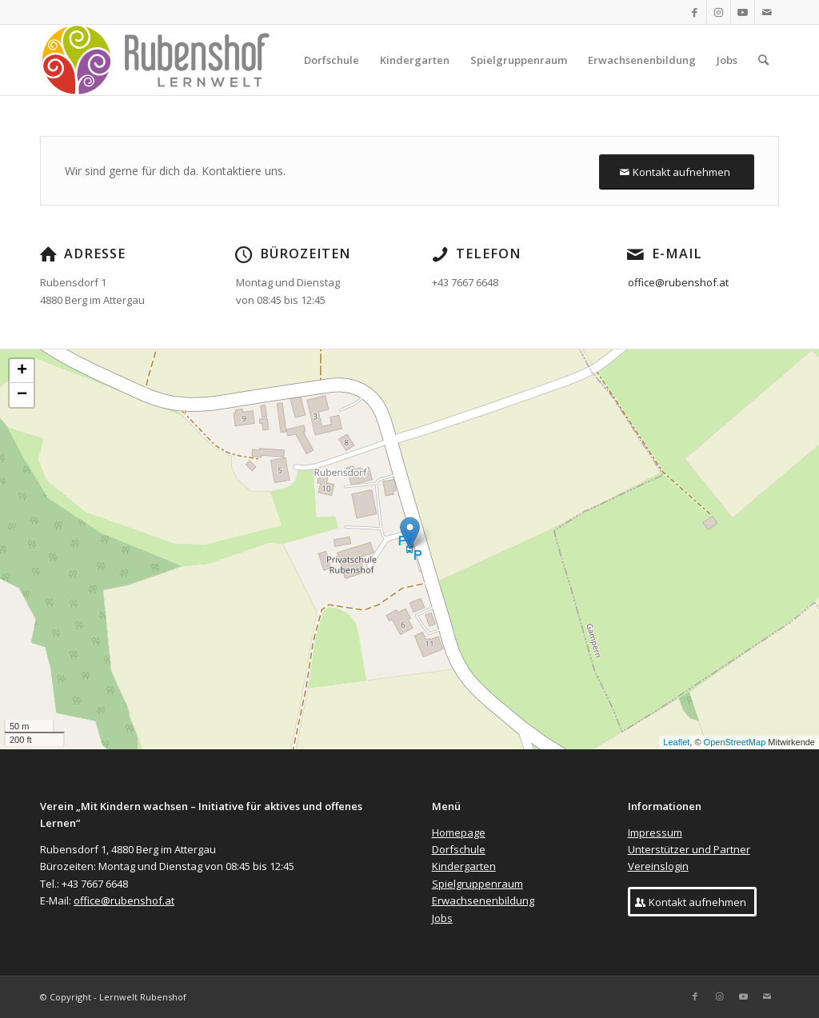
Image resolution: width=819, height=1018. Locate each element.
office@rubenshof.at (679, 282)
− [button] (22, 395)
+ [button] (22, 371)
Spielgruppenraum (477, 883)
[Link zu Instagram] (718, 12)
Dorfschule (458, 849)
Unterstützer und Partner (689, 849)
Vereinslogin (658, 866)
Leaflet (676, 742)
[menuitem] (332, 60)
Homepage (458, 832)
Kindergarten (464, 866)
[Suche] (763, 60)
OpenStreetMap (735, 742)
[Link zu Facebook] (694, 12)
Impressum (655, 832)
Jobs (442, 918)
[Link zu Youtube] (742, 12)
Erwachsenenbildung (483, 900)
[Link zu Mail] (767, 12)
